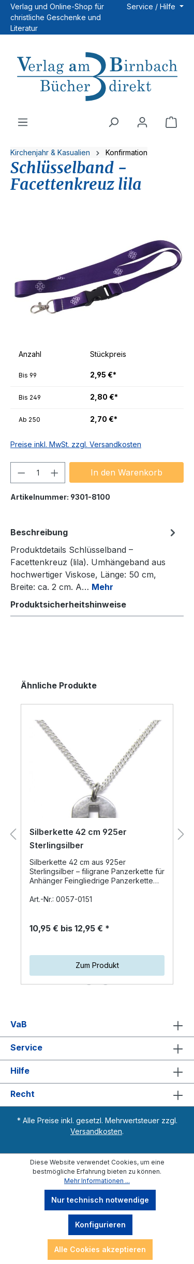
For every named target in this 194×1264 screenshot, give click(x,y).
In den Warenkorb (126, 472)
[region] (97, 278)
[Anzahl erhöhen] (55, 472)
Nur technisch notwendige (100, 1199)
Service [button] (97, 1048)
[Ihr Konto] (142, 122)
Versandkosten (96, 1131)
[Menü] (22, 122)
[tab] (94, 559)
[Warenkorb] (171, 122)
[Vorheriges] (13, 834)
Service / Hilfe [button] (152, 6)
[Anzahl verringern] (21, 472)
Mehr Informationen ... (97, 1181)
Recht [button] (97, 1095)
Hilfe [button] (97, 1071)
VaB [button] (97, 1025)
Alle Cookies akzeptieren (100, 1249)
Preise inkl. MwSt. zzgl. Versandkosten (75, 444)
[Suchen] (113, 122)
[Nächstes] (181, 834)
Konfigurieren (100, 1224)
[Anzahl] (38, 472)
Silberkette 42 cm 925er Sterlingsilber (78, 838)
